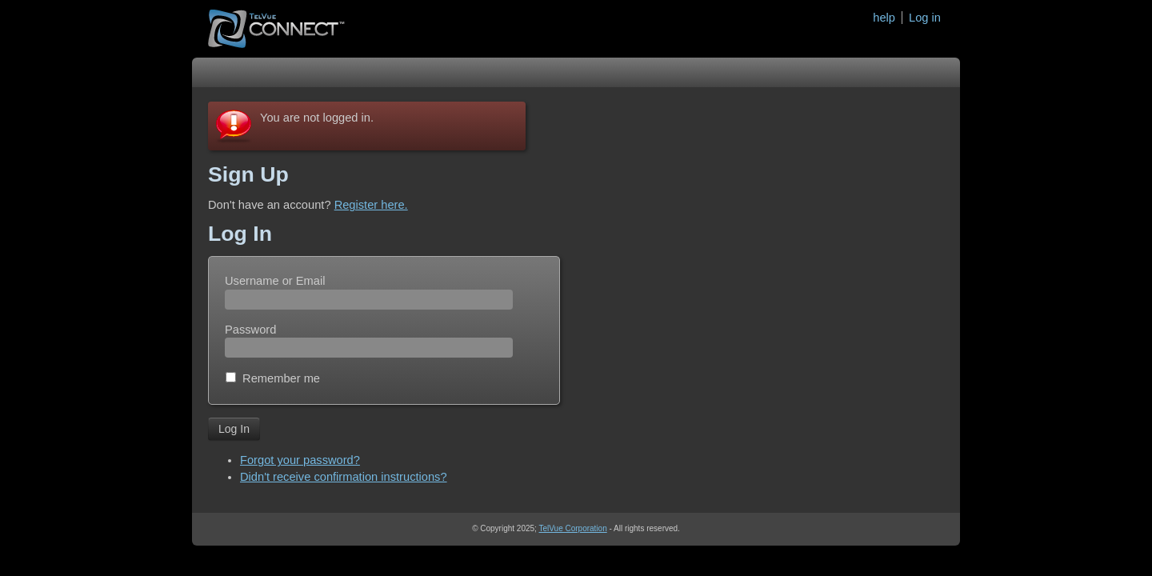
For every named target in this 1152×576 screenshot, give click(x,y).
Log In (234, 428)
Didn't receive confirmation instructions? (343, 476)
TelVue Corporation (572, 528)
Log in (925, 17)
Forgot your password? (300, 460)
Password (250, 329)
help (884, 17)
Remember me (281, 378)
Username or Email (275, 280)
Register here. (371, 204)
